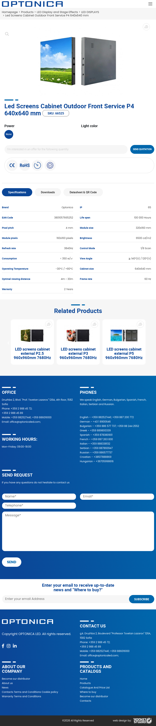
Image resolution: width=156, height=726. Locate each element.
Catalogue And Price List (95, 687)
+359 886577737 (102, 452)
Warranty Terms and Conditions (21, 696)
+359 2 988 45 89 (12, 413)
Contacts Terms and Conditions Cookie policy (30, 692)
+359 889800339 (100, 430)
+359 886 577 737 (105, 426)
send (11, 562)
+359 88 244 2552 (128, 426)
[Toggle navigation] (150, 4)
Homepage (10, 12)
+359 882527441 (21, 417)
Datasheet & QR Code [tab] (83, 192)
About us (7, 683)
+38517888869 (102, 457)
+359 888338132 (100, 443)
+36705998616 (105, 461)
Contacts (85, 701)
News (5, 687)
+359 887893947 (102, 448)
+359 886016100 (41, 417)
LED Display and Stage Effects (57, 12)
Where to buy (88, 692)
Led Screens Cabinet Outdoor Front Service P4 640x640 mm (47, 15)
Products (27, 12)
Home (83, 679)
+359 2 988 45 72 (21, 408)
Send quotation (142, 149)
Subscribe (141, 599)
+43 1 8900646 (102, 421)
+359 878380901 (102, 435)
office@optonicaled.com (25, 422)
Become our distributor (16, 679)
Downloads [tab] (48, 192)
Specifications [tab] (17, 192)
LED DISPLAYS (90, 12)
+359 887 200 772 (123, 417)
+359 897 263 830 (102, 439)
